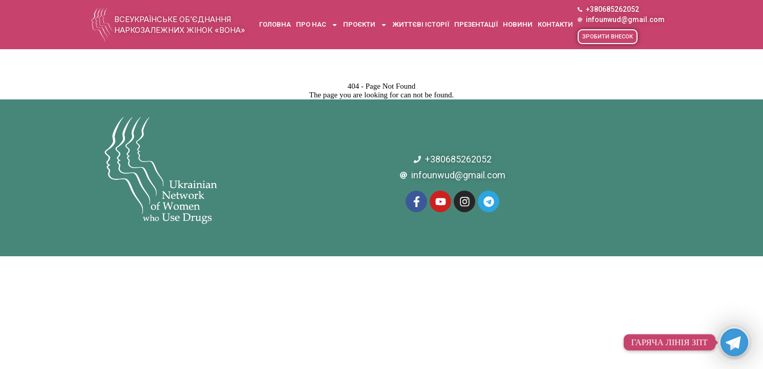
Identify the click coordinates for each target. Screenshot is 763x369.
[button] (608, 36)
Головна (275, 24)
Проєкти (365, 24)
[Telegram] (734, 342)
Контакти (555, 24)
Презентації (476, 24)
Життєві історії (420, 24)
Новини (518, 24)
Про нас (317, 24)
